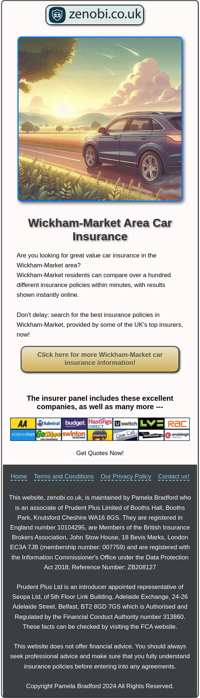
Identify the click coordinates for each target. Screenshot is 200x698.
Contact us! (173, 476)
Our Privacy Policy (126, 476)
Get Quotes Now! (99, 453)
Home (19, 476)
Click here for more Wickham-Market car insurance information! (100, 359)
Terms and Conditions (64, 476)
